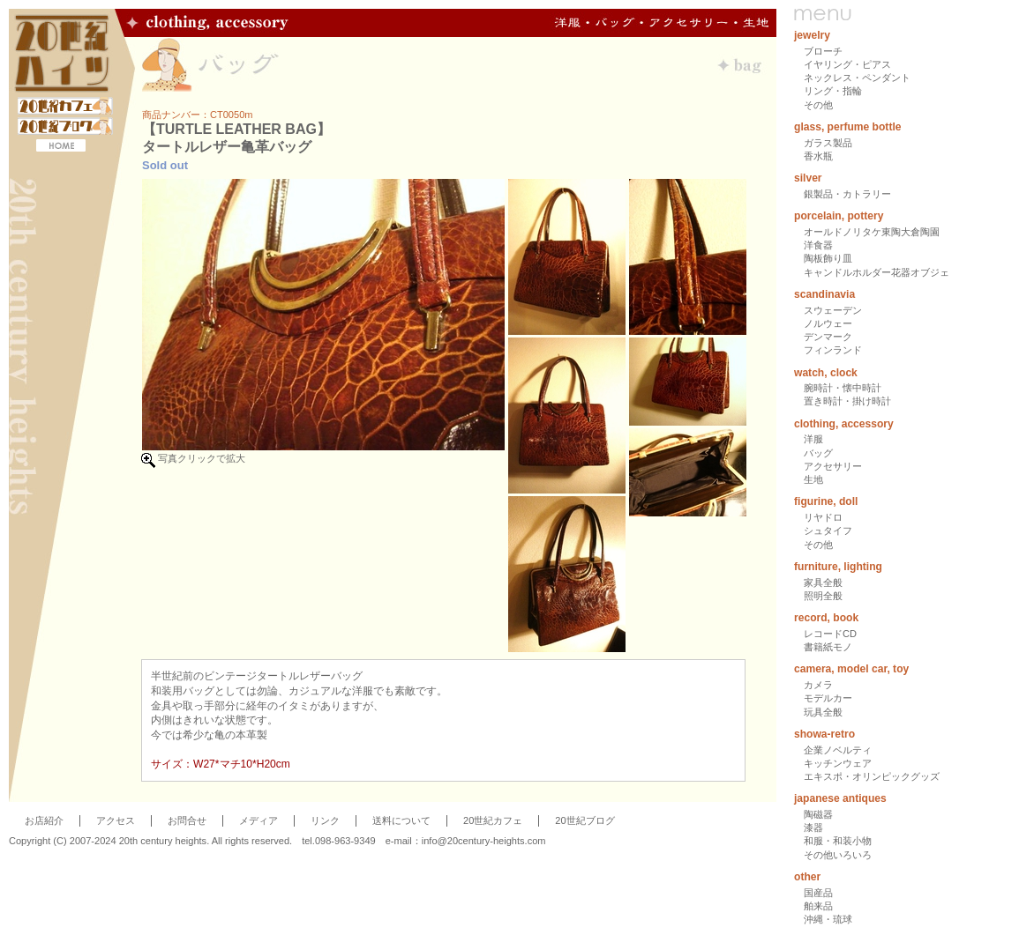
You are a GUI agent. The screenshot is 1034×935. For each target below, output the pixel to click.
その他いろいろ (838, 855)
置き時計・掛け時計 (847, 401)
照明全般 (823, 595)
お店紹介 (44, 820)
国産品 (818, 892)
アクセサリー (833, 466)
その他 (818, 105)
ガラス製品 (828, 142)
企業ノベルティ (838, 750)
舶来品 (818, 906)
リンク (325, 820)
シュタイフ (828, 530)
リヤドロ (823, 517)
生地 (813, 479)
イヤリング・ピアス (847, 64)
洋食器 (818, 245)
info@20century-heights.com (484, 840)
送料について (401, 820)
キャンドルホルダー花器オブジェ (876, 272)
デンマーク (828, 336)
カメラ (818, 684)
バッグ (818, 453)
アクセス (115, 820)
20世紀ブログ (584, 820)
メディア (258, 820)
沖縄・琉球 (828, 919)
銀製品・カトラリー (847, 194)
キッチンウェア (838, 763)
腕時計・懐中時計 (842, 387)
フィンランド (833, 350)
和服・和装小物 (838, 840)
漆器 (813, 827)
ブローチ (823, 51)
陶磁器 (818, 814)
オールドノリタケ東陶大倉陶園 (872, 231)
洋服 (813, 439)
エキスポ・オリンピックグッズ (872, 776)
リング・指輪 (833, 90)
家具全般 (823, 582)
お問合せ (187, 820)
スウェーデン (833, 310)
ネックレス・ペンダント (857, 77)
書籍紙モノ (828, 647)
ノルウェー (828, 323)
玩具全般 (823, 712)
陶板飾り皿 (828, 258)
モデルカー (828, 698)
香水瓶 (818, 156)
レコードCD (830, 633)
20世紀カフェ (492, 820)
